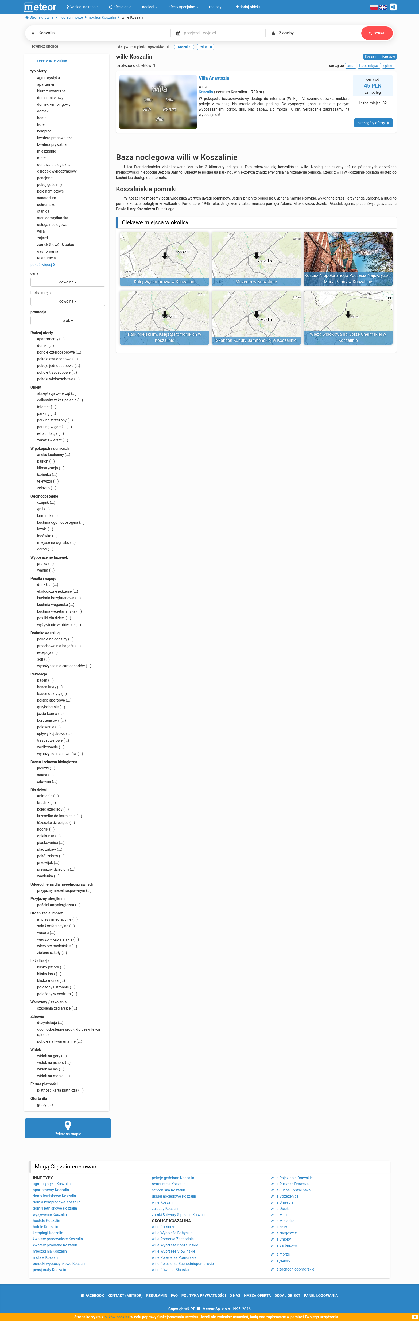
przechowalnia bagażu (55, 645)
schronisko (42, 204)
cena (34, 273)
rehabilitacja (47, 433)
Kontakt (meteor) (125, 1295)
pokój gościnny (46, 184)
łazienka (43, 474)
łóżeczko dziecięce (52, 822)
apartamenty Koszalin (51, 1190)
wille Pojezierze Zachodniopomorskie (183, 1263)
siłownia (43, 781)
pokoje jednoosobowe (55, 365)
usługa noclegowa (48, 224)
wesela (42, 932)
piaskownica (47, 842)
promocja (38, 312)
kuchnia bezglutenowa (55, 598)
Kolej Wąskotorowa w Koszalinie (164, 281)
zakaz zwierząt (49, 440)
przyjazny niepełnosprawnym (61, 890)
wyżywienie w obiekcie (55, 624)
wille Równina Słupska (170, 1270)
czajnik (42, 502)
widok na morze (50, 1075)
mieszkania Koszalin (50, 1251)
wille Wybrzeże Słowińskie (173, 1251)
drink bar (44, 584)
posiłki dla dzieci (50, 618)
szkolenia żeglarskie (53, 1008)
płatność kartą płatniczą (57, 1090)
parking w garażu (51, 426)
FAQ (174, 1295)
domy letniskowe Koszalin (54, 1196)
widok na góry (48, 1055)
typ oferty (38, 71)
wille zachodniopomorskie (292, 1269)
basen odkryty (48, 693)
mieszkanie (43, 151)
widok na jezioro (50, 1062)
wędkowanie (47, 747)
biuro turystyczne (48, 91)
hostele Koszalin (46, 1220)
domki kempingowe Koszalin (56, 1202)
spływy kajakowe (51, 733)
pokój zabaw (47, 856)
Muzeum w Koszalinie (256, 281)
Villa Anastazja (214, 78)
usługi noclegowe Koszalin (174, 1196)
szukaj (377, 33)
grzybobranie (47, 707)
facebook (92, 1295)
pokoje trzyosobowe (53, 372)
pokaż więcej (43, 265)
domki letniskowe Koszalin (55, 1208)
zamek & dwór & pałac (52, 244)
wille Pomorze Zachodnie (173, 1239)
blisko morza (47, 980)
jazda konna (47, 713)
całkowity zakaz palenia (56, 400)
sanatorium (43, 198)
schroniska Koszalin (168, 1190)
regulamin (156, 1295)
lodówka (44, 535)
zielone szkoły (48, 952)
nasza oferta (257, 1295)
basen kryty (46, 687)
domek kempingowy (50, 104)
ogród (41, 549)
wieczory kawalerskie (54, 939)
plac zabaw (46, 849)
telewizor (44, 481)
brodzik (43, 802)
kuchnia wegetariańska (56, 611)
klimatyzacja (47, 468)
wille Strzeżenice (285, 1196)
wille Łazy (279, 1227)
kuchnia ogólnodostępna (57, 522)
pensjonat (42, 178)
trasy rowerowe (49, 740)
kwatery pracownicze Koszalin (58, 1239)
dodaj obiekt (287, 1295)
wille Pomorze (163, 1227)
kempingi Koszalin (48, 1233)
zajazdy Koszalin (165, 1208)
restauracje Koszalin (168, 1184)
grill (40, 509)
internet (43, 406)
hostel (38, 117)
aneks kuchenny (50, 454)
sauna (42, 774)
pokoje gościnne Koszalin (173, 1178)
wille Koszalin (163, 1202)
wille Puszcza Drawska (290, 1184)
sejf (40, 659)
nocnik (42, 829)
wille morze (280, 1254)
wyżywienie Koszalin (50, 1214)
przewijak (44, 862)
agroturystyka (45, 77)
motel (38, 158)
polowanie (45, 727)
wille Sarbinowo (284, 1245)
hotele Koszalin (45, 1227)
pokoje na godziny (52, 639)
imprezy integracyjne (54, 919)
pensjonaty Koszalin (49, 1270)
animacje (44, 796)
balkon (42, 461)
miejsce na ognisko (53, 542)
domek (39, 111)
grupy (41, 1104)
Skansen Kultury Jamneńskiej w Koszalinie (256, 340)
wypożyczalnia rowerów (56, 753)
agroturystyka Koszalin (52, 1184)
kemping (41, 131)
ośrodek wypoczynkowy (53, 171)
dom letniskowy (46, 97)
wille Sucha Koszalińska (291, 1190)
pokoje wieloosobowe (55, 379)
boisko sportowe (50, 700)
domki (42, 345)
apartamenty (47, 339)
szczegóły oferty (373, 123)
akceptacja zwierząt (53, 393)
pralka (42, 563)
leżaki (41, 529)
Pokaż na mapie (68, 1128)
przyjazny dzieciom (52, 869)
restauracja (43, 258)
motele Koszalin (46, 1257)
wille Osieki (280, 1208)
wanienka (44, 876)
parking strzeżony (51, 420)
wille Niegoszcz (284, 1233)
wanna (42, 570)
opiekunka (45, 836)
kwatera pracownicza (51, 137)
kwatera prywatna (48, 144)
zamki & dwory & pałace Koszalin (179, 1215)
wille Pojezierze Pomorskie (174, 1257)
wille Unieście (282, 1202)
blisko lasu (45, 973)
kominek (44, 515)
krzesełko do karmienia (56, 816)
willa (37, 231)
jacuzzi (42, 768)
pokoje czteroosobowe (55, 352)
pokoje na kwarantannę (56, 1041)
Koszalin (206, 92)
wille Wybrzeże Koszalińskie (175, 1245)
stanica (39, 211)
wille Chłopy (281, 1239)
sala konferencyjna (52, 926)
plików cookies (116, 1317)
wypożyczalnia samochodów (60, 666)
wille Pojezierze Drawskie (292, 1178)
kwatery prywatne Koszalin (55, 1245)
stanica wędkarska (49, 218)
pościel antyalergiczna (55, 905)
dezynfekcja (46, 1022)
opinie (388, 66)
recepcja (44, 652)
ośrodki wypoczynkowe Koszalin (60, 1263)
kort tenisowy (48, 720)
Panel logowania (321, 1295)
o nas (235, 1295)
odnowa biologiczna (50, 164)
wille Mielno (281, 1215)
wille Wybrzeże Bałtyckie (172, 1233)
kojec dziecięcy (49, 809)
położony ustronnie (52, 987)
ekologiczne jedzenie (54, 591)
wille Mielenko (282, 1221)
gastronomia (44, 251)
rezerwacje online (48, 61)
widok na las (47, 1069)
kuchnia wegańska (52, 604)
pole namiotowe (47, 191)
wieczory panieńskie (53, 946)
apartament (43, 84)
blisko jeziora (47, 967)
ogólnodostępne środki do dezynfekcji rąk (65, 1032)
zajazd (39, 238)
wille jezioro (280, 1260)
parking (43, 413)
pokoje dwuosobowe (54, 359)
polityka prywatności (203, 1295)
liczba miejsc (41, 293)
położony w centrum (53, 993)
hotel (37, 124)
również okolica (41, 47)
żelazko (43, 488)
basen (42, 680)
